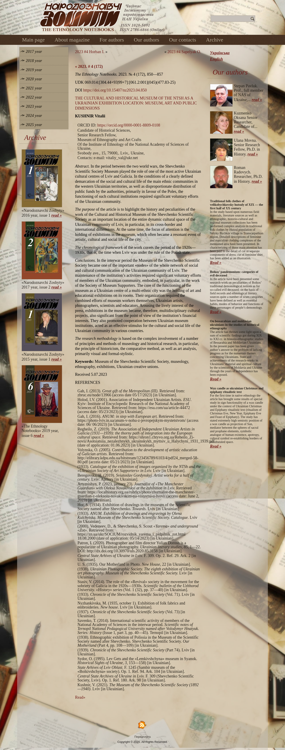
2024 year (34, 115)
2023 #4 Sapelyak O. (184, 52)
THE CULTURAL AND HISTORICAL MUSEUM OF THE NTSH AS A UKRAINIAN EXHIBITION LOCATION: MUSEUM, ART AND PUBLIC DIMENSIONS (136, 103)
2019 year (34, 70)
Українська (220, 53)
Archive (214, 40)
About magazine (72, 40)
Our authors (146, 40)
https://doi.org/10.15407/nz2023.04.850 (115, 90)
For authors (112, 40)
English (216, 59)
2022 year (34, 97)
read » (56, 215)
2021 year (34, 88)
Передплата (142, 736)
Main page (33, 40)
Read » (216, 262)
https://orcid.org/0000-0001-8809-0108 (128, 125)
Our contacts (182, 40)
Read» (80, 697)
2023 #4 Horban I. (89, 52)
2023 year (34, 106)
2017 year (34, 51)
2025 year (34, 125)
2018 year (34, 60)
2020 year (34, 79)
